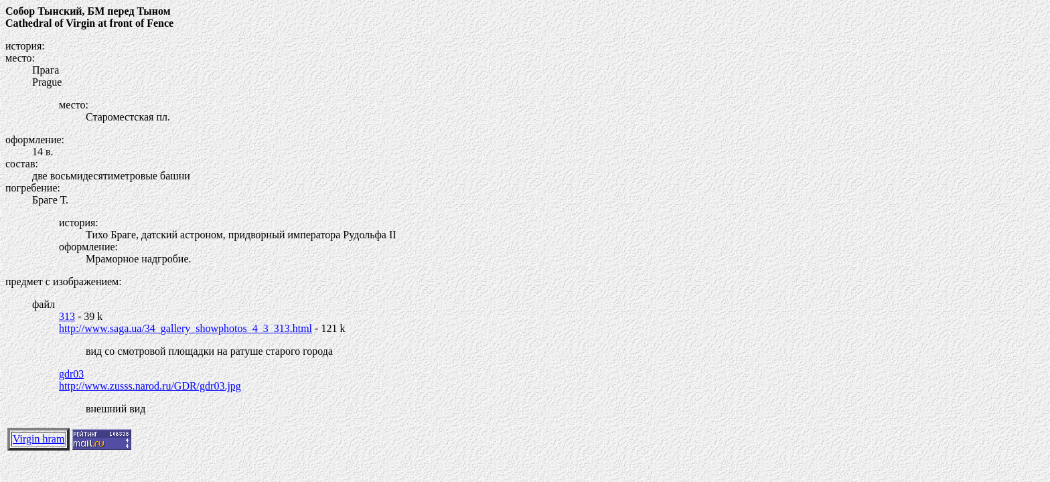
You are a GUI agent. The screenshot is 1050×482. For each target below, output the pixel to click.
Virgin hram (38, 439)
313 (67, 316)
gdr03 (71, 374)
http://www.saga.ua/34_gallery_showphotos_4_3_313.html (185, 328)
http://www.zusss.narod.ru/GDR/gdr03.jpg (150, 386)
